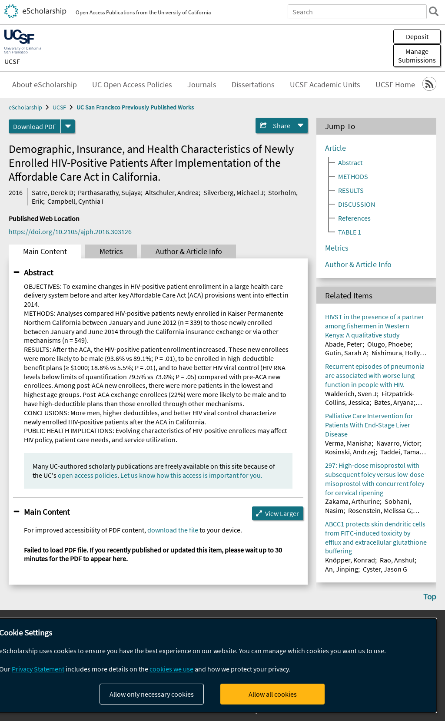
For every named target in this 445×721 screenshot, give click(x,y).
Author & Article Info (189, 251)
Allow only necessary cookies (152, 694)
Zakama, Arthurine (352, 501)
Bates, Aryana (394, 402)
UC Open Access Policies (132, 84)
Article (335, 148)
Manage (417, 55)
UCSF (12, 61)
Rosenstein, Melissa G (379, 510)
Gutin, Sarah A (346, 352)
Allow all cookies (273, 694)
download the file (172, 530)
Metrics (111, 251)
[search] (434, 11)
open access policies (87, 475)
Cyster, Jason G (385, 569)
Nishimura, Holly (396, 352)
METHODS (353, 176)
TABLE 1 (349, 232)
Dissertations (253, 84)
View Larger (282, 513)
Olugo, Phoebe (389, 344)
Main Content (45, 251)
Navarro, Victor (398, 443)
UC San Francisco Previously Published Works (135, 107)
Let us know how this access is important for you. (191, 475)
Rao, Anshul (397, 560)
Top (429, 596)
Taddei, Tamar (401, 451)
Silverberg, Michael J (233, 192)
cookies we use (171, 669)
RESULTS (351, 190)
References (354, 218)
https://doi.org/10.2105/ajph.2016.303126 (70, 231)
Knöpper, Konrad (350, 560)
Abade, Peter (343, 344)
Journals (201, 84)
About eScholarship (44, 84)
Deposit (417, 36)
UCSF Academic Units (325, 84)
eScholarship (25, 107)
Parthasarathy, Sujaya (109, 192)
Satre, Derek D (52, 192)
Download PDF (34, 126)
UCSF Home (395, 84)
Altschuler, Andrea (172, 192)
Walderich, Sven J (351, 393)
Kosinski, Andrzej (350, 451)
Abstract (38, 272)
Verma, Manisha (348, 443)
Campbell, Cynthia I (75, 201)
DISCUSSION (356, 204)
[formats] (68, 126)
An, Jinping (341, 569)
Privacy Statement (38, 669)
